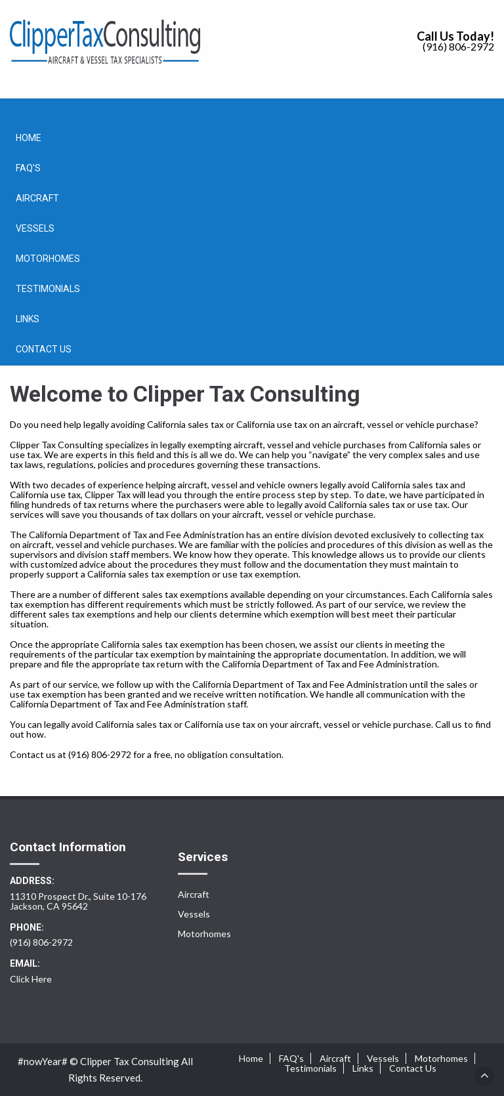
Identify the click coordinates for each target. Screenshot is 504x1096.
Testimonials (48, 289)
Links (27, 319)
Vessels (35, 228)
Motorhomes (48, 258)
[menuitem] (252, 138)
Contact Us (44, 349)
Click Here (31, 978)
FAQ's (28, 168)
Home (28, 138)
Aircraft (37, 198)
